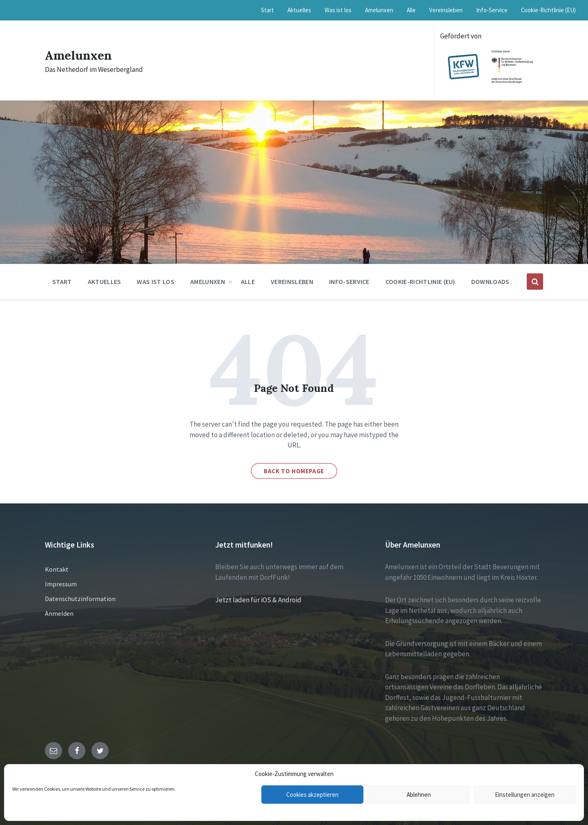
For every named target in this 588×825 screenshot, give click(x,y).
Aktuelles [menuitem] (299, 10)
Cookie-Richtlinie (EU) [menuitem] (548, 10)
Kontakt (57, 569)
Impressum (61, 584)
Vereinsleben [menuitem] (446, 10)
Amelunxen (79, 55)
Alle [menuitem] (411, 10)
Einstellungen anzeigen (525, 794)
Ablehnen (419, 794)
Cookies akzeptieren (312, 794)
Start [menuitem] (267, 10)
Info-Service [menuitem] (492, 10)
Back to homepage (294, 471)
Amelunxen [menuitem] (379, 10)
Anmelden (59, 613)
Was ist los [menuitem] (338, 10)
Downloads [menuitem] (490, 281)
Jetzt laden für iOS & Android (258, 599)
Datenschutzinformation (80, 599)
